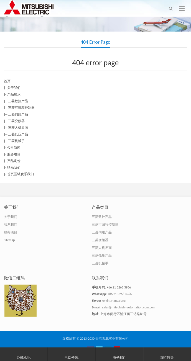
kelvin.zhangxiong (114, 301)
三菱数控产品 (18, 101)
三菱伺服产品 (18, 114)
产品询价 (14, 161)
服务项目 (14, 154)
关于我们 (14, 88)
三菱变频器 (16, 121)
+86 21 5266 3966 (120, 294)
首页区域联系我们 (20, 174)
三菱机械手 (16, 141)
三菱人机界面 (18, 128)
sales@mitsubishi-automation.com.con (128, 307)
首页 (7, 81)
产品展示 (14, 94)
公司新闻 (14, 147)
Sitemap (9, 240)
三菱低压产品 (18, 134)
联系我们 (14, 167)
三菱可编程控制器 (21, 108)
